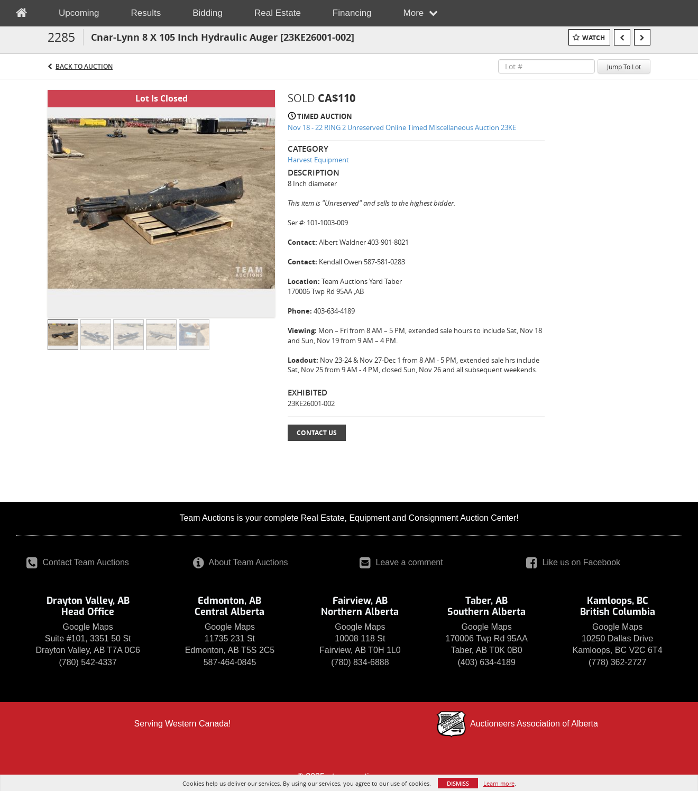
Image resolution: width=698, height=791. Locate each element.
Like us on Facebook (573, 562)
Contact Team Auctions (77, 562)
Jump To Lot (624, 66)
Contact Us (317, 432)
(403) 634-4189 (486, 662)
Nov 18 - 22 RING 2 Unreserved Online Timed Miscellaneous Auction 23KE (402, 127)
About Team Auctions (240, 562)
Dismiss (458, 783)
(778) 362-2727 (617, 662)
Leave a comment (401, 562)
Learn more (499, 783)
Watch (593, 37)
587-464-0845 (230, 662)
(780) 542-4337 (87, 662)
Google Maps (88, 626)
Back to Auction (84, 66)
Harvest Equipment (318, 159)
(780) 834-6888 (360, 662)
